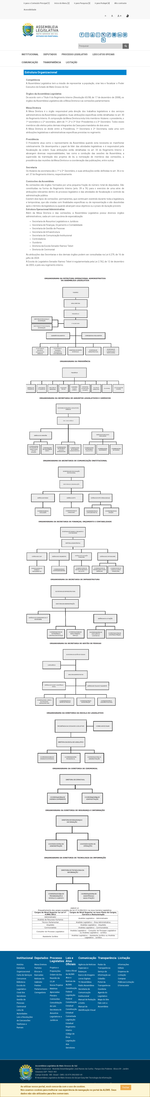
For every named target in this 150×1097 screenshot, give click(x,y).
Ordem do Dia (56, 975)
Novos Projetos (56, 985)
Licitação (71, 62)
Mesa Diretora (40, 964)
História (20, 964)
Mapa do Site (103, 999)
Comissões (55, 999)
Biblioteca (21, 982)
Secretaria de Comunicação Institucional (84, 992)
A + (119, 16)
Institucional (30, 54)
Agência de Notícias (87, 964)
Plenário (53, 996)
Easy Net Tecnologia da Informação (96, 1078)
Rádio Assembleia (86, 985)
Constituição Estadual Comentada (71, 1012)
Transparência (52, 62)
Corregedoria (40, 992)
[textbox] (100, 46)
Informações (123, 964)
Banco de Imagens (86, 975)
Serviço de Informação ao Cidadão (104, 975)
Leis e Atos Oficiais (103, 54)
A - (106, 16)
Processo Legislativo (75, 54)
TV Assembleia (84, 982)
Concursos (21, 979)
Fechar (125, 1087)
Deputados (50, 54)
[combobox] (100, 46)
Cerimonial (21, 1007)
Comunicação (30, 62)
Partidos (38, 968)
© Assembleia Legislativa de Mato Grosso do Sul (56, 1078)
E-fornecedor (123, 985)
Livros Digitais (84, 979)
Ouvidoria (102, 989)
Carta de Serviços (24, 975)
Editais (121, 968)
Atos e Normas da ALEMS (70, 981)
